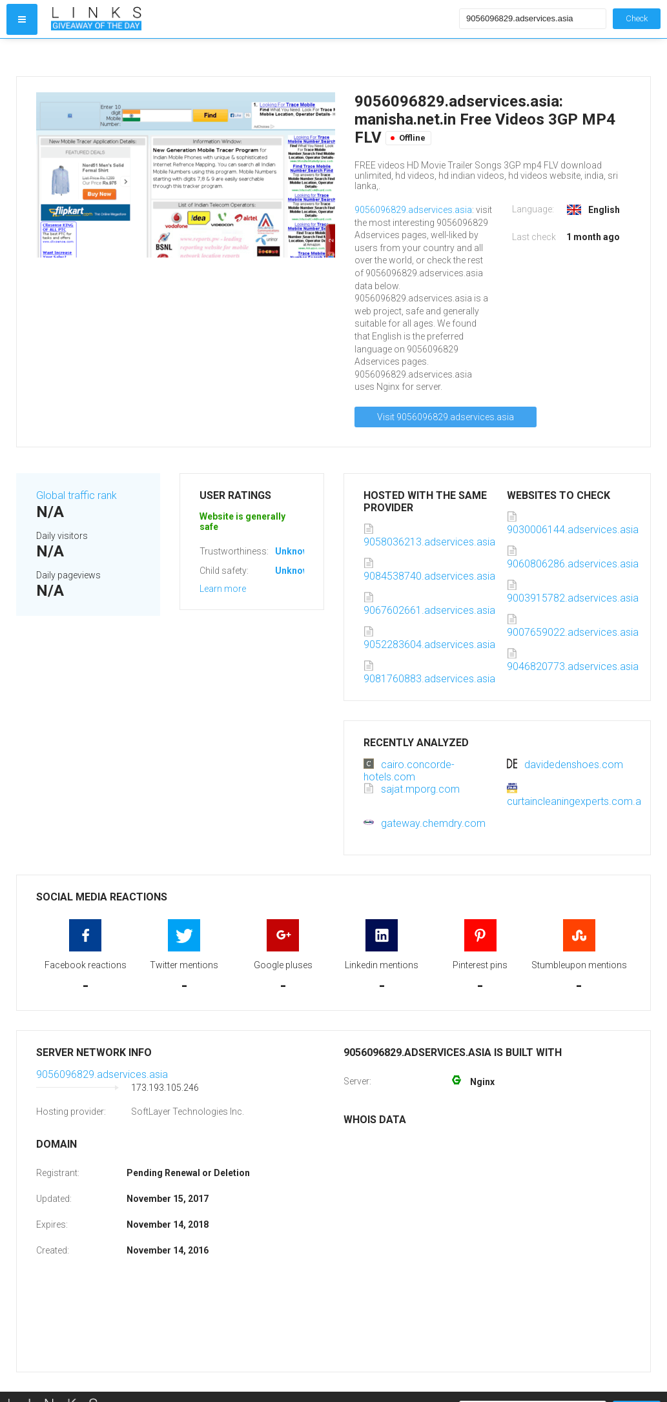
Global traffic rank (76, 495)
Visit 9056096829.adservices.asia (445, 417)
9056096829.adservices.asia (413, 210)
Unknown (294, 551)
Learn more (223, 589)
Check (637, 18)
